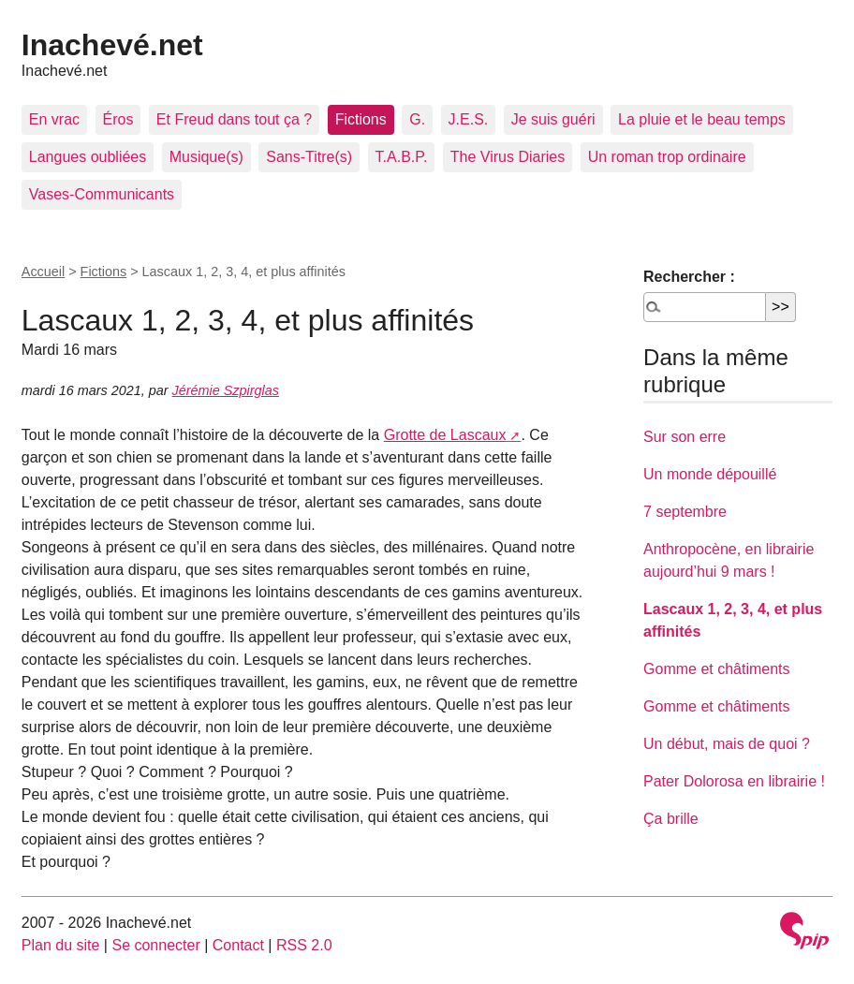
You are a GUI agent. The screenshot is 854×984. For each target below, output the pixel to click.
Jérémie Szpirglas (225, 390)
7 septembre (685, 512)
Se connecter (155, 945)
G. (417, 119)
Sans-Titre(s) (309, 157)
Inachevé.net (112, 45)
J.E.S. (469, 119)
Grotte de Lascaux (445, 435)
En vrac (54, 119)
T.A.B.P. (401, 157)
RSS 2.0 (304, 945)
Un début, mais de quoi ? (726, 744)
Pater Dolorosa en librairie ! (734, 781)
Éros (118, 119)
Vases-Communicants (101, 194)
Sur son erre (684, 437)
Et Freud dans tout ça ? (234, 119)
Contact (238, 945)
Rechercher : (689, 277)
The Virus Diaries (507, 157)
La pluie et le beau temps (702, 119)
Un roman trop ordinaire (667, 157)
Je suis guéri (553, 119)
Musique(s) (206, 157)
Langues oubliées (87, 157)
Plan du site (61, 945)
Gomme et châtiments (716, 669)
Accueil (43, 271)
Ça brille (671, 819)
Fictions (361, 119)
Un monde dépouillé (709, 474)
